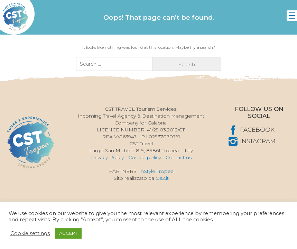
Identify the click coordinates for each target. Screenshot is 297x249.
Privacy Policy (107, 157)
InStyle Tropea (156, 171)
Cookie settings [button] (30, 233)
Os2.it (162, 178)
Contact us (179, 157)
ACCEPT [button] (68, 233)
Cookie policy (144, 157)
